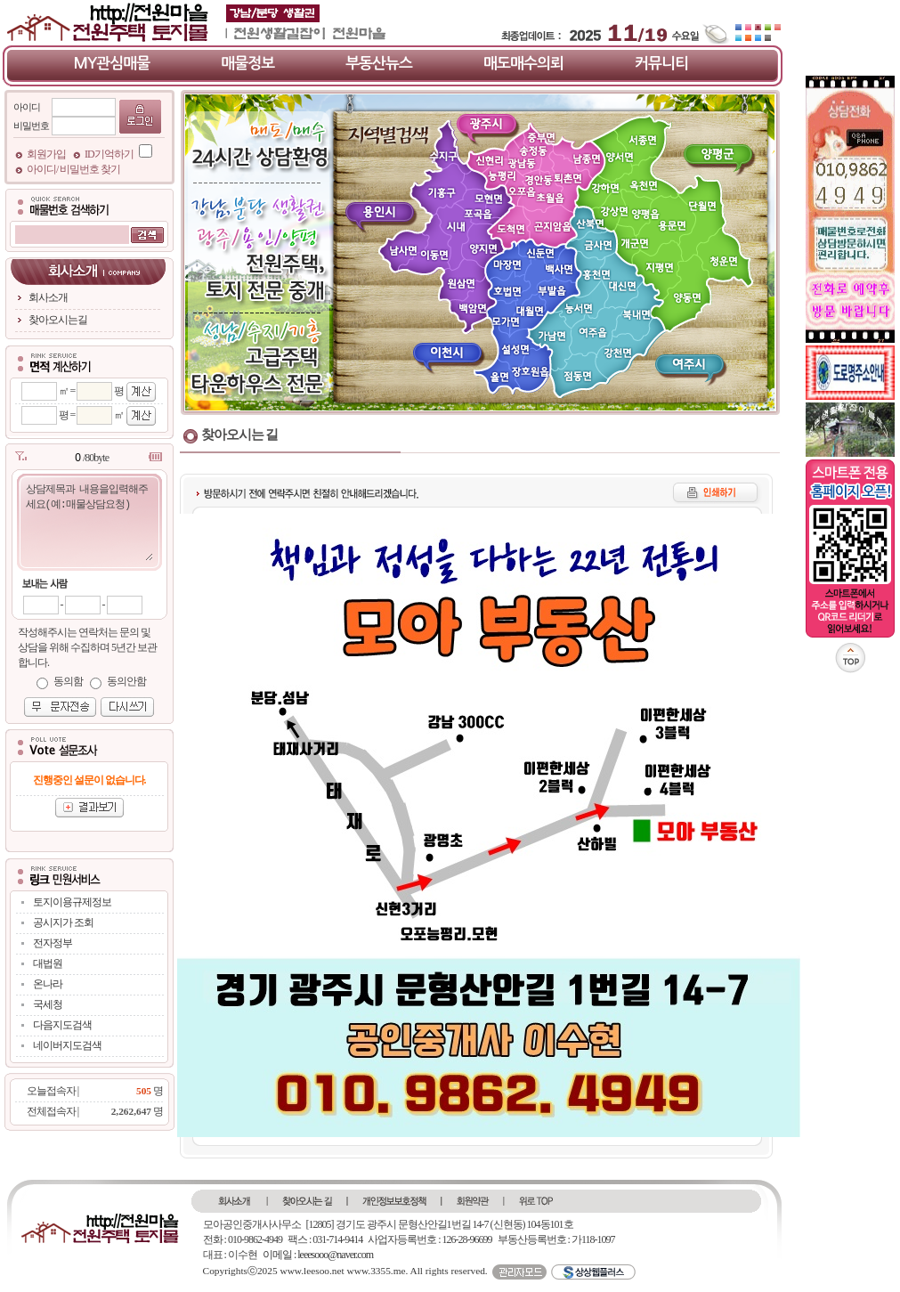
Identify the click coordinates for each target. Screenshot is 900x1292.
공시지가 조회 (63, 922)
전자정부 (52, 943)
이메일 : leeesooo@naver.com (318, 1254)
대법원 (47, 963)
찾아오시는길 (57, 319)
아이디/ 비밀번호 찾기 (73, 169)
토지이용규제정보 (72, 902)
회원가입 (47, 154)
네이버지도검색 (67, 1045)
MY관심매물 (112, 63)
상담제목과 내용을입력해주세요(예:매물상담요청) (88, 521)
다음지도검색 (62, 1025)
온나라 (47, 984)
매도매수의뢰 (523, 63)
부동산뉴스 (378, 63)
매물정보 (247, 63)
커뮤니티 (661, 63)
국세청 (47, 1004)
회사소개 (48, 297)
